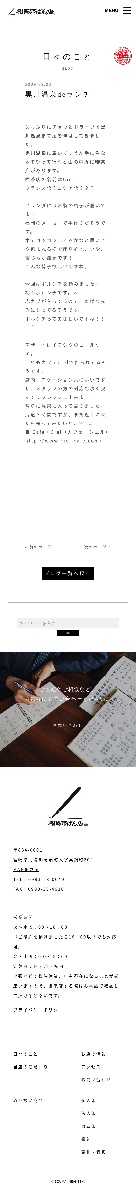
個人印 (88, 1100)
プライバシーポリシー (38, 1009)
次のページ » (97, 547)
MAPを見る (26, 869)
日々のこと (25, 1054)
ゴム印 (88, 1126)
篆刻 (86, 1139)
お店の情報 (93, 1054)
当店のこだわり (30, 1067)
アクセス (91, 1067)
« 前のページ (38, 547)
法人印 (88, 1113)
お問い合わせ (68, 725)
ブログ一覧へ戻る (67, 573)
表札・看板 (93, 1152)
